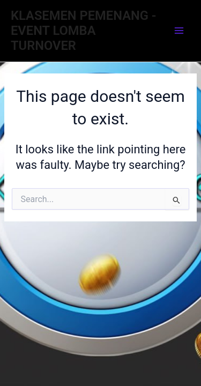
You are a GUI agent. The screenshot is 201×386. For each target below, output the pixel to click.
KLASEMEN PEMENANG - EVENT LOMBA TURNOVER (83, 31)
